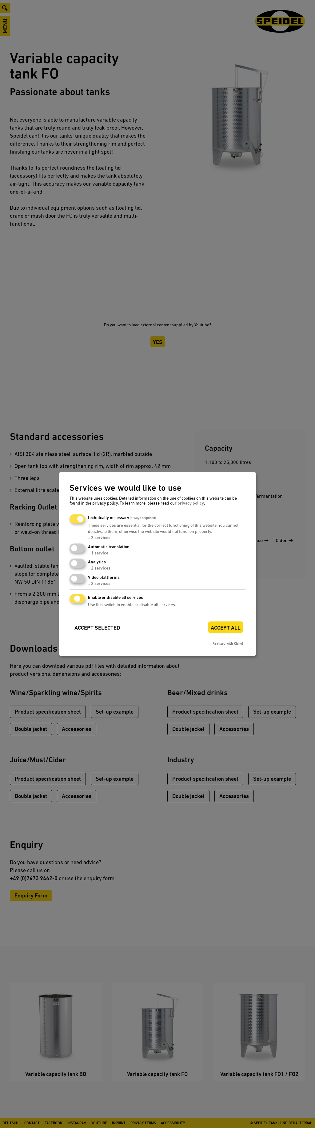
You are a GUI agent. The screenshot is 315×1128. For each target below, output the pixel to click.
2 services (99, 537)
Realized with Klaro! (228, 643)
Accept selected (97, 627)
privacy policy (190, 502)
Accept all (226, 627)
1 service (98, 552)
